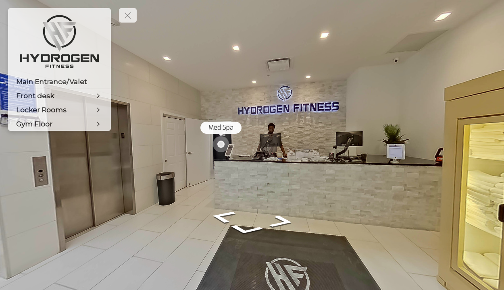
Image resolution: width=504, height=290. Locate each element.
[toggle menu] (128, 15)
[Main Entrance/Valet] (59, 82)
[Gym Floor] (59, 124)
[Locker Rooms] (59, 110)
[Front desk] (59, 96)
